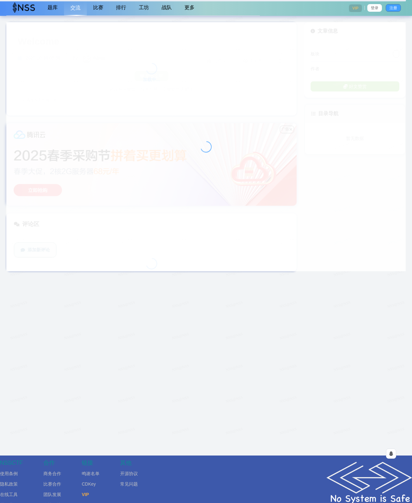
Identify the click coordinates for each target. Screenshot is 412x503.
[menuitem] (23, 8)
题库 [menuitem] (53, 7)
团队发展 (52, 494)
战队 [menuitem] (167, 7)
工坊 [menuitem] (144, 7)
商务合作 (52, 473)
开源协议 (129, 473)
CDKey (89, 484)
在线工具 (9, 494)
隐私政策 (9, 484)
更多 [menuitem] (189, 7)
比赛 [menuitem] (98, 7)
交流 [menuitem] (75, 7)
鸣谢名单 (91, 473)
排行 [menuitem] (121, 7)
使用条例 (9, 473)
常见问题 (129, 484)
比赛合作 (52, 484)
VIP (85, 494)
